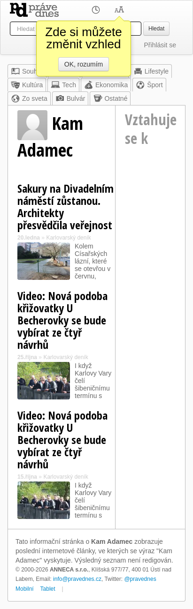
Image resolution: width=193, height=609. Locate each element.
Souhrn (27, 71)
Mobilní (24, 589)
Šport (149, 85)
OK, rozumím (83, 64)
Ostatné (110, 98)
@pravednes (140, 579)
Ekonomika (106, 85)
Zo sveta (29, 98)
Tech (63, 85)
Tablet (47, 589)
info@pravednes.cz (77, 579)
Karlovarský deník (68, 237)
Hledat (156, 28)
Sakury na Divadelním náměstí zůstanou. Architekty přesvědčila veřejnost (65, 206)
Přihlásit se (160, 45)
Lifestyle (151, 71)
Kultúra (27, 85)
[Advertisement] (153, 206)
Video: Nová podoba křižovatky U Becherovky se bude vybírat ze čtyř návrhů (62, 320)
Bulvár (70, 98)
